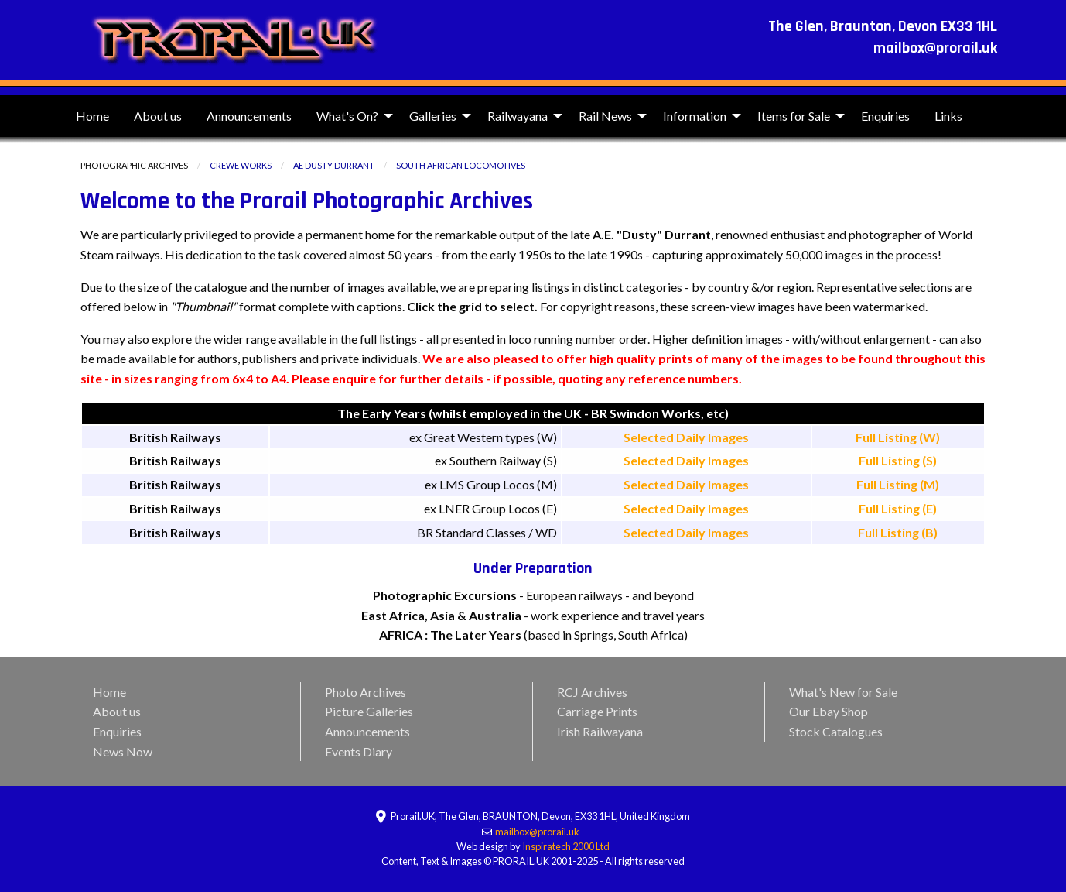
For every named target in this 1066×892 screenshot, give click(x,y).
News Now (122, 751)
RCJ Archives (592, 691)
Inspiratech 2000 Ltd (566, 846)
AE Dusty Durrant (333, 165)
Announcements (249, 115)
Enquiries (885, 115)
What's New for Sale (843, 691)
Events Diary (358, 751)
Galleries (432, 115)
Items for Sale (793, 115)
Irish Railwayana (600, 731)
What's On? (347, 115)
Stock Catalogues (836, 731)
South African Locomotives (460, 165)
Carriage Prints (597, 711)
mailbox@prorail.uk (538, 831)
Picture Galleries (369, 711)
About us (158, 115)
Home (92, 115)
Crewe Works (241, 165)
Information (694, 115)
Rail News (605, 115)
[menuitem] (92, 116)
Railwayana (517, 115)
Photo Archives (365, 691)
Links (948, 115)
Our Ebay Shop (828, 711)
